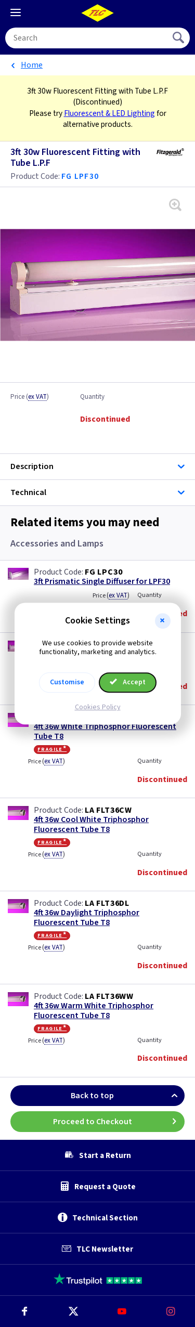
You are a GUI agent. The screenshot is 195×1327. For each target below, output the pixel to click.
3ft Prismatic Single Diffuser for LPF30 (102, 582)
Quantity (92, 397)
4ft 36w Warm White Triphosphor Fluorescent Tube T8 (93, 1011)
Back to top (128, 1095)
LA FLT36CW (108, 810)
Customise (67, 682)
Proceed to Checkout (119, 1121)
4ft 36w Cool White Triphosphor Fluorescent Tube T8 (91, 825)
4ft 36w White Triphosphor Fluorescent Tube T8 (105, 731)
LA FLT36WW (109, 996)
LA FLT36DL (107, 903)
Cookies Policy (98, 707)
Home (32, 65)
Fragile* (52, 749)
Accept (128, 682)
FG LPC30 (103, 572)
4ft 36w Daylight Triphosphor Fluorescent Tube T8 (86, 918)
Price (29, 397)
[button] (163, 621)
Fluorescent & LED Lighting (109, 113)
